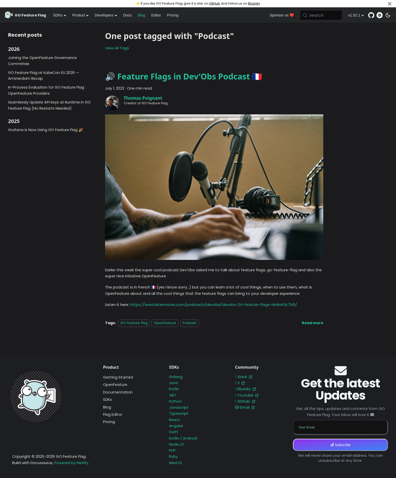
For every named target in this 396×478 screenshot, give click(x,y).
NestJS (175, 462)
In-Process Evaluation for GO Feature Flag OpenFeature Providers (46, 90)
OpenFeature (115, 384)
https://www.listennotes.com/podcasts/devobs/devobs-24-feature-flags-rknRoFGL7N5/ (213, 304)
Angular (176, 425)
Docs (127, 15)
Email (245, 407)
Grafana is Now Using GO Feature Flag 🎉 (45, 129)
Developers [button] (104, 15)
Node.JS (176, 444)
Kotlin (174, 388)
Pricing (172, 15)
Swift (173, 431)
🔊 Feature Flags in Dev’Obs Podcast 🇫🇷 (183, 76)
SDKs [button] (58, 15)
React (174, 419)
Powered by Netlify (71, 462)
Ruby (173, 456)
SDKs (107, 399)
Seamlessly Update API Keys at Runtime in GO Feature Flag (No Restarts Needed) (49, 105)
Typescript (179, 413)
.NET (172, 395)
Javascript (179, 407)
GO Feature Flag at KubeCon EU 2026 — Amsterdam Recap (43, 75)
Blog (141, 15)
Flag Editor (112, 414)
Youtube (246, 395)
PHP (172, 450)
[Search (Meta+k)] (321, 15)
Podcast (190, 323)
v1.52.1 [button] (354, 15)
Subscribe (340, 445)
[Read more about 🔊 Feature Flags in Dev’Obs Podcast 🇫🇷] (312, 322)
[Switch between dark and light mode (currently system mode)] (388, 15)
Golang (176, 376)
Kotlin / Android (183, 438)
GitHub (214, 3)
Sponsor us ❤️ (282, 15)
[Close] (389, 3)
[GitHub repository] (371, 15)
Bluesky (254, 3)
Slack (243, 376)
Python (175, 401)
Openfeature (165, 323)
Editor (156, 15)
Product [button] (78, 15)
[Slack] (379, 15)
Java (173, 382)
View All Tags (117, 48)
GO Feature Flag (134, 323)
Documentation (118, 392)
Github (245, 401)
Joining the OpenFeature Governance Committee (42, 60)
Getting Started (118, 377)
